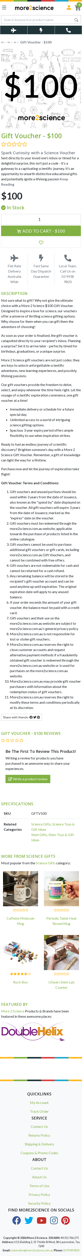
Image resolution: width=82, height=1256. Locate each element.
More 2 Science (12, 1011)
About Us (39, 1177)
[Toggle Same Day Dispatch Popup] (41, 30)
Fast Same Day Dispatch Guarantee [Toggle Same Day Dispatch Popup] (41, 266)
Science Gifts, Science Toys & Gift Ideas (53, 826)
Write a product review (27, 779)
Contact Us (39, 1126)
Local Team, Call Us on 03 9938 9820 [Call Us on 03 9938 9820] (67, 269)
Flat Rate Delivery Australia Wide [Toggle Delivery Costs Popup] (14, 269)
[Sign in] (69, 7)
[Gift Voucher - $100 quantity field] (41, 219)
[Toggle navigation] (4, 7)
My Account (39, 1102)
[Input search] (36, 19)
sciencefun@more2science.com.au (32, 1250)
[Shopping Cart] (78, 7)
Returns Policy (39, 1135)
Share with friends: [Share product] (21, 717)
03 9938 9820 (71, 1250)
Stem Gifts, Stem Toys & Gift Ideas (52, 837)
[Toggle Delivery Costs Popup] (13, 30)
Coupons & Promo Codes (39, 1153)
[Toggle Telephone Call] (68, 30)
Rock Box (20, 982)
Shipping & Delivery (39, 1144)
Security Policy (39, 1203)
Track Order (39, 1111)
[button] (41, 242)
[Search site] (76, 19)
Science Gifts (46, 863)
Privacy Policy (39, 1194)
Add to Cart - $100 (41, 230)
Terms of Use (39, 1186)
